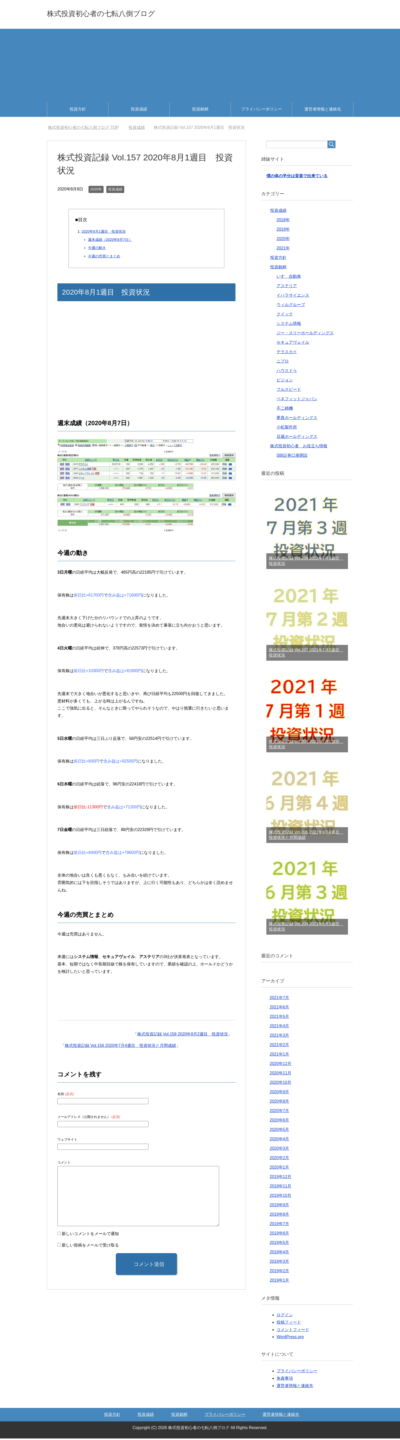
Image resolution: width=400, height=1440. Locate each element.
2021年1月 (279, 1056)
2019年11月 (280, 1187)
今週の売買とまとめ (104, 258)
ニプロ (283, 363)
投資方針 (78, 110)
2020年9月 (279, 1093)
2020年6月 (279, 1121)
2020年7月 (279, 1112)
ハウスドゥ (287, 372)
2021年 (283, 249)
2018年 (283, 221)
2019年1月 (279, 1282)
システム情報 (289, 325)
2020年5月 (279, 1131)
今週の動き (97, 249)
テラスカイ (287, 353)
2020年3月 (279, 1150)
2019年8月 (279, 1216)
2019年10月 (280, 1197)
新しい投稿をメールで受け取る (90, 1246)
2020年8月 (279, 1103)
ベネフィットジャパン (297, 400)
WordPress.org (290, 1338)
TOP (83, 129)
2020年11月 (280, 1074)
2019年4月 (279, 1253)
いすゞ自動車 (289, 278)
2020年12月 (280, 1065)
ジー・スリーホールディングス (305, 334)
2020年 (96, 191)
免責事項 (285, 1380)
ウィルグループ (291, 306)
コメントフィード (293, 1331)
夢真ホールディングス (297, 419)
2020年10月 (280, 1084)
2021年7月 (279, 999)
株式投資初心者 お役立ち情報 (298, 447)
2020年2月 (279, 1159)
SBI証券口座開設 (292, 457)
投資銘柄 (200, 110)
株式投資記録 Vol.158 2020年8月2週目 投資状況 (182, 1035)
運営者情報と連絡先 (322, 110)
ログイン (285, 1316)
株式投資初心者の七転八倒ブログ (116, 13)
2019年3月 (279, 1263)
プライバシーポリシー (261, 110)
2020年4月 (279, 1140)
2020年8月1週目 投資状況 (104, 233)
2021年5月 (279, 1018)
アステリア (287, 287)
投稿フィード (289, 1324)
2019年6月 (279, 1235)
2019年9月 (279, 1206)
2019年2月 (279, 1272)
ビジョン (285, 381)
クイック (285, 315)
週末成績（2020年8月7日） (110, 241)
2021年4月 (279, 1027)
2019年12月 (280, 1178)
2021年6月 (279, 1008)
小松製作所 (287, 428)
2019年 (283, 231)
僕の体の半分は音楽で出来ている (297, 177)
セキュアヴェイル (293, 344)
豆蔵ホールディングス (297, 438)
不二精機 (285, 410)
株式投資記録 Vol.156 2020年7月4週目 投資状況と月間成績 (120, 1047)
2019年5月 (279, 1244)
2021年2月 (279, 1046)
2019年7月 (279, 1225)
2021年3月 (279, 1037)
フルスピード (289, 391)
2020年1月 (279, 1169)
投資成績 (139, 110)
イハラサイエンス (293, 297)
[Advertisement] (200, 66)
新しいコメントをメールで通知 (90, 1235)
